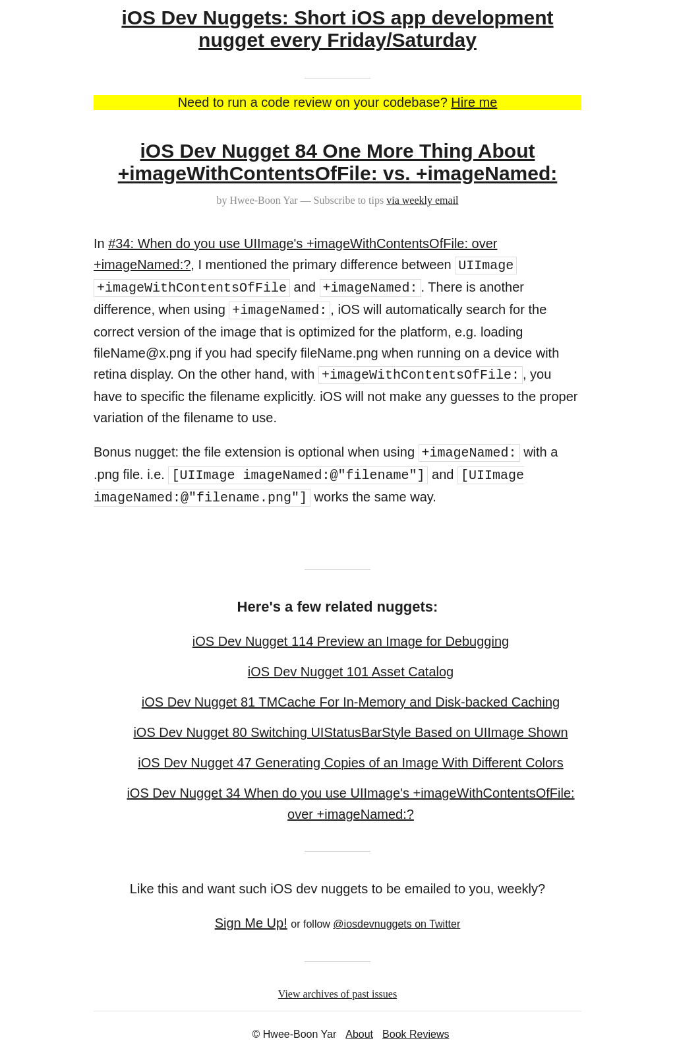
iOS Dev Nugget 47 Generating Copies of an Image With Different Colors (351, 762)
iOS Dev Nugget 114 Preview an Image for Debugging (350, 641)
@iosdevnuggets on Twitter (396, 924)
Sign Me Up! (251, 923)
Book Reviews (415, 1034)
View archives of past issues (337, 994)
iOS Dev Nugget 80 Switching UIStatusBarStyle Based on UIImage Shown (350, 732)
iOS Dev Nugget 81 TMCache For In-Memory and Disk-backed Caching (351, 702)
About (359, 1034)
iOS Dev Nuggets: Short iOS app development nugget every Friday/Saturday (337, 29)
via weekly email (422, 200)
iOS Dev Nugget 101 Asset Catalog (351, 671)
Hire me (474, 102)
